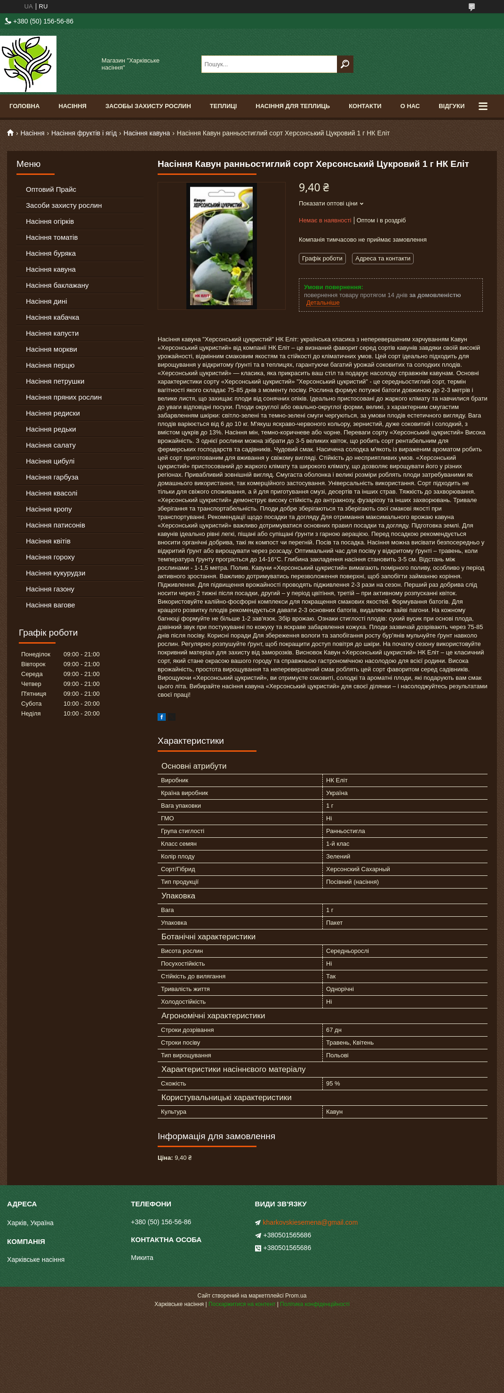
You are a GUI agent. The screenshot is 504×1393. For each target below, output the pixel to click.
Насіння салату (51, 445)
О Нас (410, 106)
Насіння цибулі (50, 461)
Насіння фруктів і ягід (84, 133)
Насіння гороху (50, 557)
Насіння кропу (49, 509)
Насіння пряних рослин (64, 397)
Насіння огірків (50, 221)
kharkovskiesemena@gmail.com (310, 1222)
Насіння (72, 106)
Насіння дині (46, 301)
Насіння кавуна (147, 133)
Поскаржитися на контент (241, 1304)
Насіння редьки (51, 429)
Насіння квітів (48, 541)
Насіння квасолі (51, 493)
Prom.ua (295, 1295)
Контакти (365, 106)
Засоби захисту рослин (64, 205)
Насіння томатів (52, 237)
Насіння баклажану (57, 285)
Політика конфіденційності (315, 1304)
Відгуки (451, 106)
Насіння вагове (50, 605)
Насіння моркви (51, 349)
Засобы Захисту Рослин (148, 106)
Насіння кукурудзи (55, 573)
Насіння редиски (53, 413)
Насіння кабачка (52, 317)
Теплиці (223, 106)
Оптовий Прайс (51, 189)
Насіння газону (50, 589)
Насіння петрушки (55, 381)
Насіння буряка (51, 253)
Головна (24, 106)
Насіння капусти (52, 333)
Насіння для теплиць (293, 106)
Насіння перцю (50, 365)
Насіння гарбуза (52, 477)
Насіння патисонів (55, 525)
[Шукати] (345, 64)
